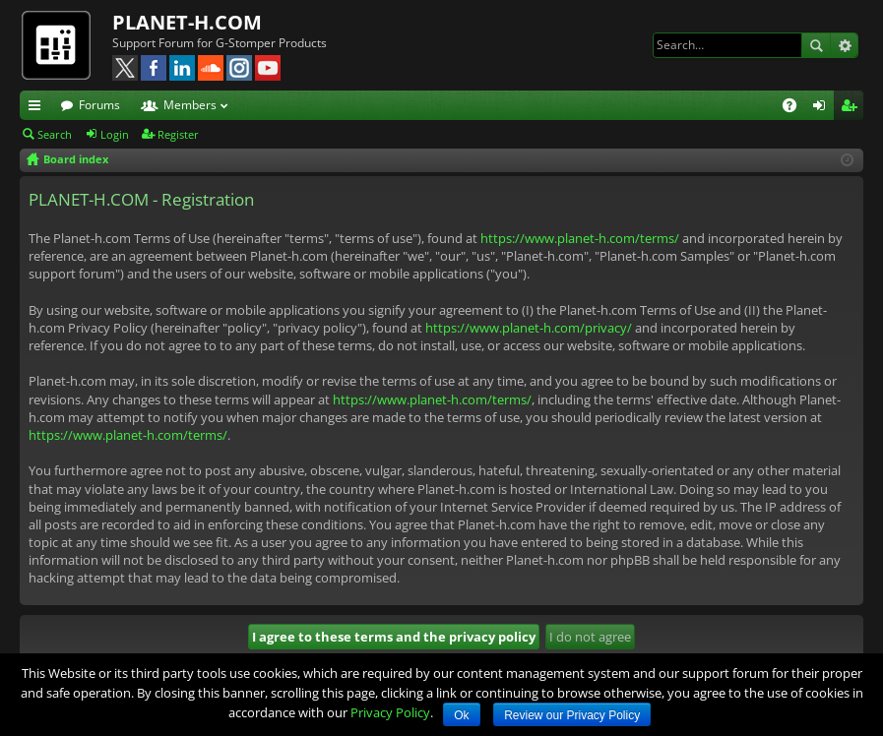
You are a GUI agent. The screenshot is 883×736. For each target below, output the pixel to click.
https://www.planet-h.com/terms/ (579, 238)
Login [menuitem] (823, 108)
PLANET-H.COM (187, 22)
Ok (461, 715)
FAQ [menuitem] (796, 108)
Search (816, 45)
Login (114, 134)
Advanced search (844, 45)
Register (178, 134)
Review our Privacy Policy (572, 715)
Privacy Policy (390, 712)
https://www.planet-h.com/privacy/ (528, 328)
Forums (99, 104)
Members (190, 104)
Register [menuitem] (852, 108)
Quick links (38, 108)
